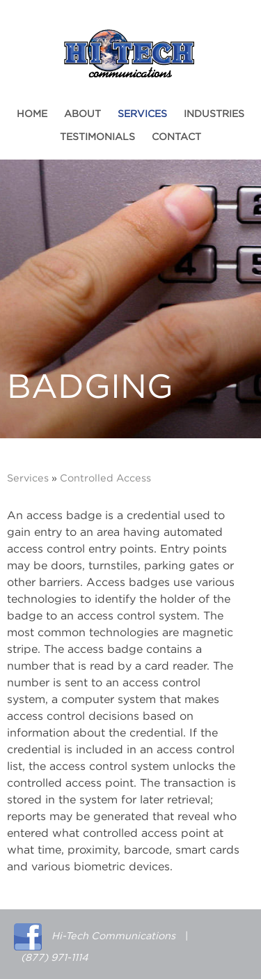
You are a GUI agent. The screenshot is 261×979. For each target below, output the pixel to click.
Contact (176, 137)
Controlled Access (105, 478)
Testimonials (97, 137)
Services (142, 114)
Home (32, 114)
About (82, 114)
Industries (214, 114)
